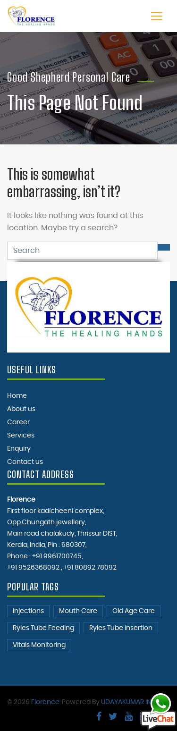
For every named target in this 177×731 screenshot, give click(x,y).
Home (17, 396)
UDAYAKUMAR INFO (130, 702)
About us (21, 409)
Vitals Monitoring (39, 645)
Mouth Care (78, 611)
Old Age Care (133, 611)
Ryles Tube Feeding (43, 628)
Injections (28, 611)
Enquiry (19, 448)
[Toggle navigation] (156, 16)
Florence (45, 702)
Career (18, 422)
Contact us (25, 462)
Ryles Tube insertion (120, 628)
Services (20, 435)
